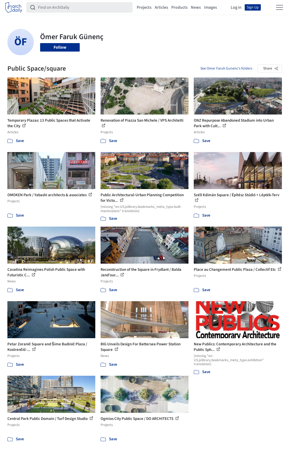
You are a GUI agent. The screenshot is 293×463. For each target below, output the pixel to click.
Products (179, 7)
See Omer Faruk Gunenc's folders (226, 68)
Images (210, 7)
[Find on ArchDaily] (83, 7)
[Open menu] (279, 7)
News (196, 7)
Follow (60, 47)
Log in (236, 7)
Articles (161, 7)
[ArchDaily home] (13, 7)
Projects (144, 7)
